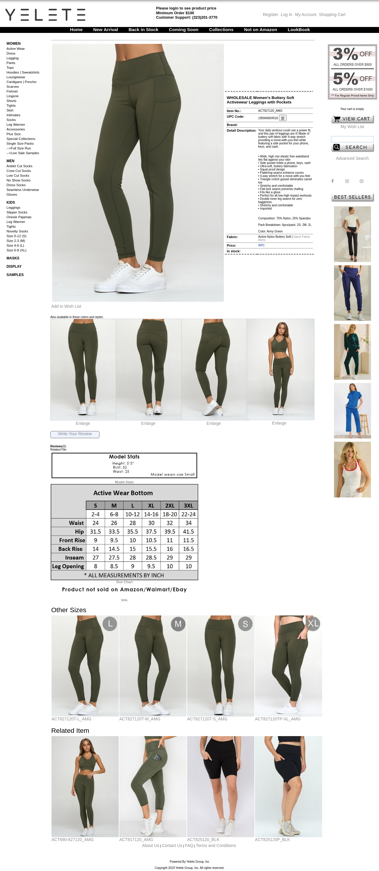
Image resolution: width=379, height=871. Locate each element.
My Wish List (352, 126)
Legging (13, 58)
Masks (13, 258)
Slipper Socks (17, 212)
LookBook (299, 29)
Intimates (13, 115)
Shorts (11, 101)
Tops (10, 67)
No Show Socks (18, 180)
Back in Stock (143, 29)
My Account (305, 14)
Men (11, 161)
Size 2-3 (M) (16, 241)
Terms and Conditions (216, 845)
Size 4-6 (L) (15, 245)
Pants (11, 63)
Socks (11, 120)
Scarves (13, 86)
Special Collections (21, 139)
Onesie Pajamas (19, 217)
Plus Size (14, 134)
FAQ (189, 845)
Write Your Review (75, 433)
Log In (286, 14)
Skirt (10, 110)
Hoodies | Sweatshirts (23, 72)
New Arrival (105, 29)
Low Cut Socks (18, 175)
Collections (221, 29)
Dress (11, 53)
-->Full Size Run (19, 148)
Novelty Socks (17, 231)
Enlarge (83, 423)
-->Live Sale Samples (23, 153)
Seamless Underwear (23, 190)
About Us (150, 845)
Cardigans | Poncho (21, 82)
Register (270, 14)
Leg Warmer (16, 124)
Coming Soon (184, 29)
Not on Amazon (260, 29)
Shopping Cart (332, 14)
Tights (11, 105)
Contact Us (172, 845)
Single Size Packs (20, 143)
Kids (11, 202)
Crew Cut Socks (19, 171)
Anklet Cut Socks (20, 166)
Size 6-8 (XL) (16, 250)
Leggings (13, 207)
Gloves (12, 194)
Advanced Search (352, 158)
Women (13, 44)
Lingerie (13, 96)
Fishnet (12, 91)
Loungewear (16, 77)
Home (76, 29)
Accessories (16, 129)
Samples (15, 275)
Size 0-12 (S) (16, 236)
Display (14, 266)
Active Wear (16, 48)
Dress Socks (16, 185)
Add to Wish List (66, 306)
